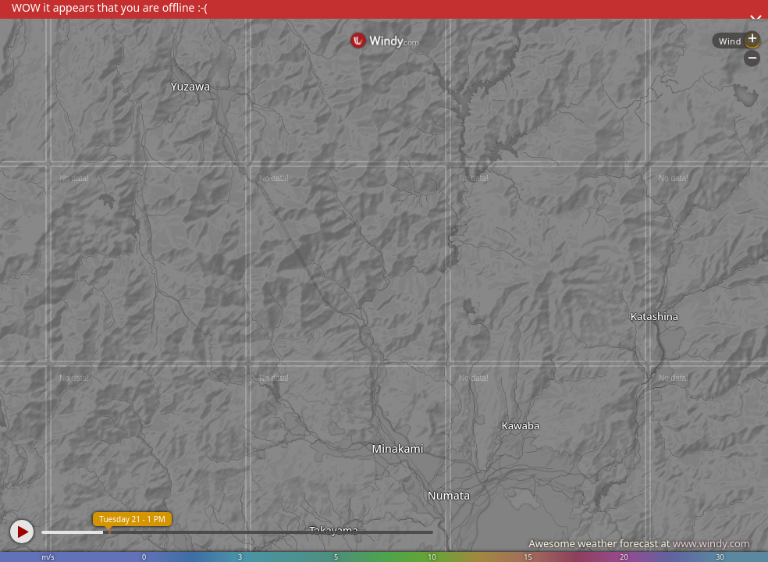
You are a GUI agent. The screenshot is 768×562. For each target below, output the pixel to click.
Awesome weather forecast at (639, 543)
